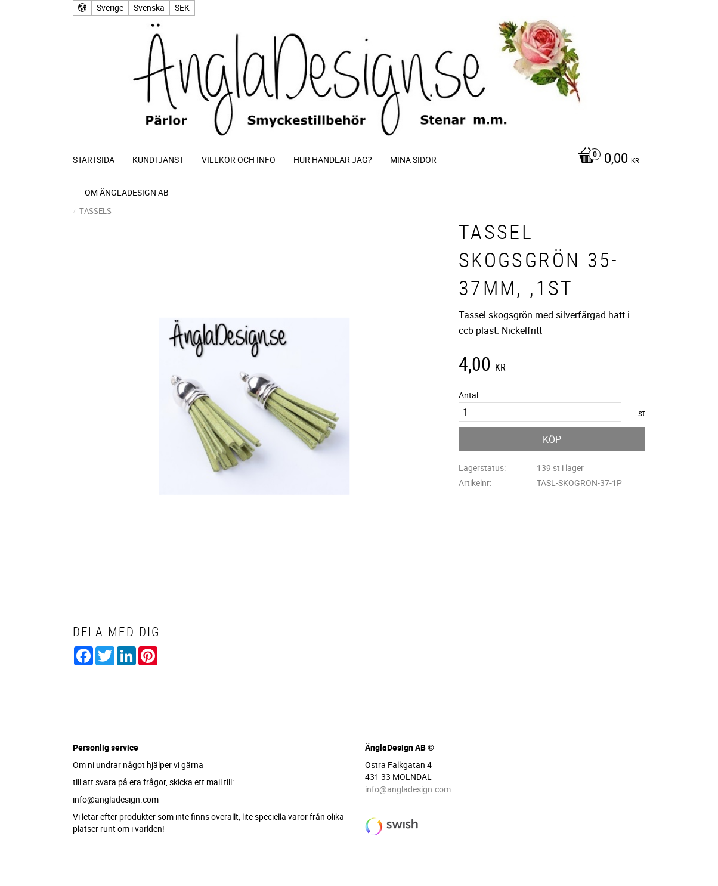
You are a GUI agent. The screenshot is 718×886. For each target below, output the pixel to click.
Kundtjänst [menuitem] (158, 159)
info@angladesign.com (408, 789)
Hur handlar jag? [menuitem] (332, 159)
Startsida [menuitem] (93, 159)
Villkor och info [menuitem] (239, 159)
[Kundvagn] (605, 159)
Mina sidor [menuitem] (413, 159)
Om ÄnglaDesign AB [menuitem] (127, 192)
